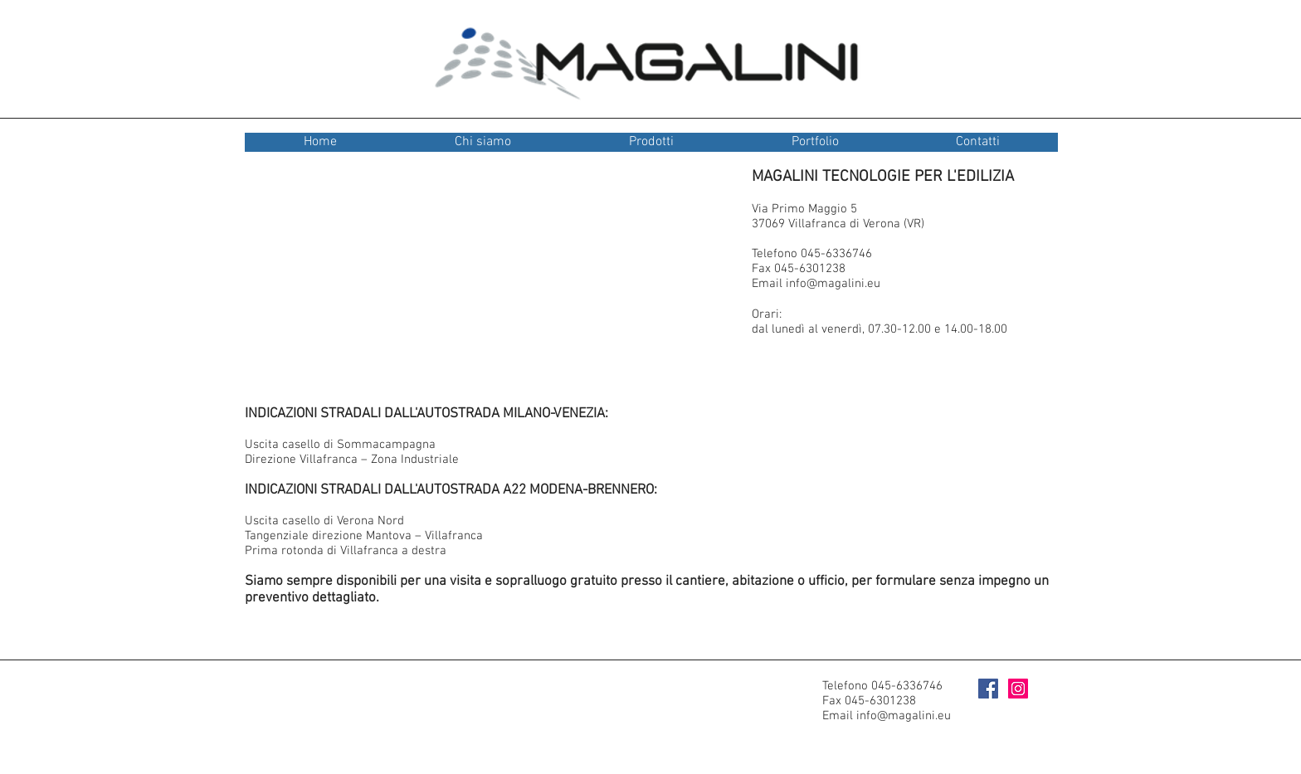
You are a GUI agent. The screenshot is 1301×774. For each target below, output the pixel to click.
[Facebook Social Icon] (988, 689)
